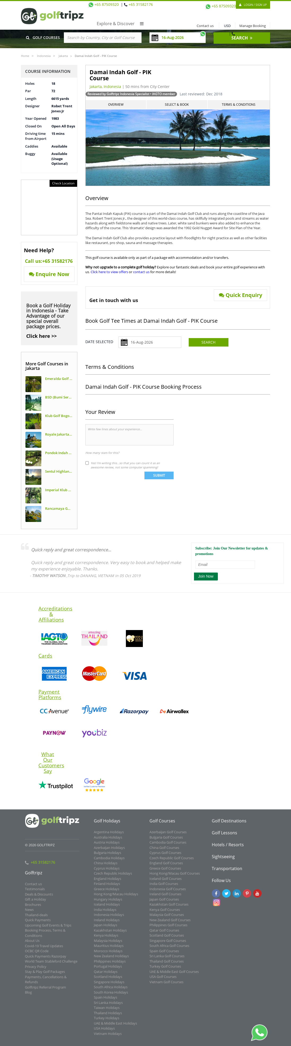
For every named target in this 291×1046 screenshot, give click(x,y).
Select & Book (177, 104)
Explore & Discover (120, 23)
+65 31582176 (246, 33)
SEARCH (241, 38)
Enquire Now (49, 274)
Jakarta (63, 56)
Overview (116, 104)
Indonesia (44, 56)
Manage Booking (252, 25)
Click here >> (41, 336)
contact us (141, 271)
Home (25, 56)
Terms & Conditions (238, 104)
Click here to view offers (109, 271)
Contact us (204, 25)
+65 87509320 (213, 33)
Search (208, 342)
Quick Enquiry (240, 295)
